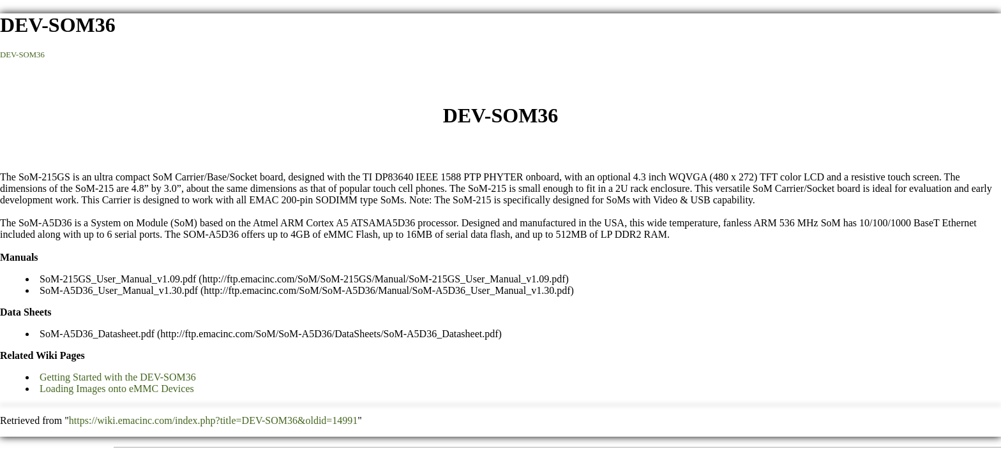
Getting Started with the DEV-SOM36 (118, 377)
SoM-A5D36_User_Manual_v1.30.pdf (119, 290)
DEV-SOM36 (22, 54)
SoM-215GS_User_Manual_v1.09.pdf (118, 278)
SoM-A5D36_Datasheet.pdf (97, 333)
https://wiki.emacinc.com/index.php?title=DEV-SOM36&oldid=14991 (213, 420)
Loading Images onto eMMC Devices (117, 388)
